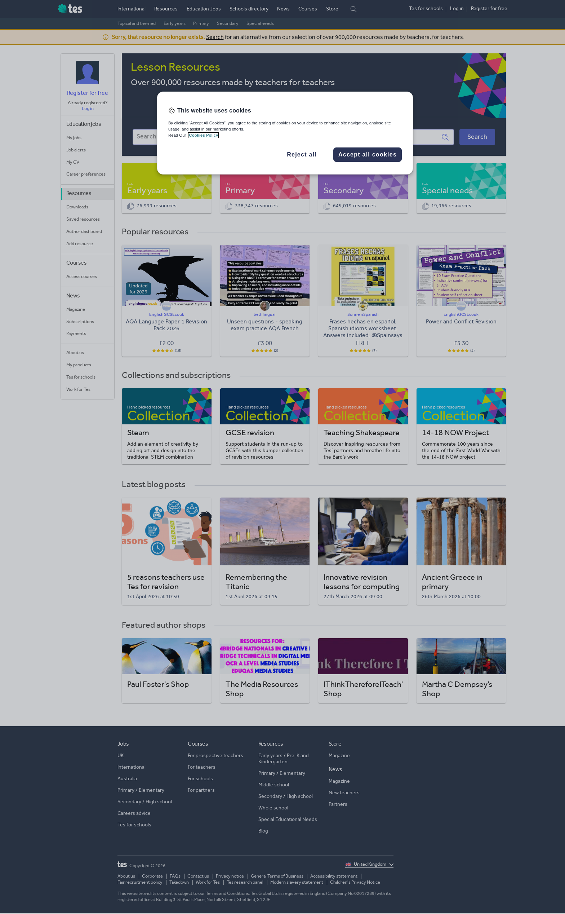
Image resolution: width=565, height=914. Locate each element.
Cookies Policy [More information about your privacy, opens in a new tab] (203, 135)
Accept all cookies (367, 154)
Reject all (302, 154)
